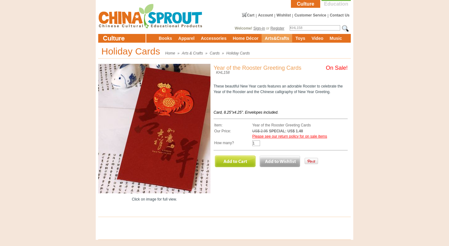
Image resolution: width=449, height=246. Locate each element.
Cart (250, 15)
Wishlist (284, 15)
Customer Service (310, 15)
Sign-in (259, 28)
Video (317, 38)
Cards (215, 53)
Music (336, 38)
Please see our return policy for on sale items (289, 136)
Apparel (186, 38)
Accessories (214, 38)
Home (170, 53)
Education (336, 4)
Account (265, 15)
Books (165, 38)
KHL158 (222, 72)
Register (277, 28)
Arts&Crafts (277, 38)
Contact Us (340, 15)
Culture (305, 4)
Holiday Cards (238, 53)
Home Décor (245, 38)
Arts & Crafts (192, 53)
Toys (300, 38)
